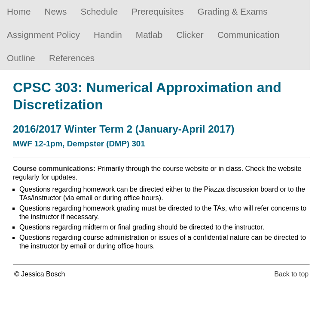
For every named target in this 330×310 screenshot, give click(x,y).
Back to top (291, 274)
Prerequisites (157, 11)
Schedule (99, 11)
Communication (248, 35)
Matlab (149, 35)
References (72, 58)
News (55, 11)
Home (19, 11)
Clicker (190, 35)
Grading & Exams (233, 11)
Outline (21, 58)
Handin (108, 35)
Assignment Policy (43, 35)
